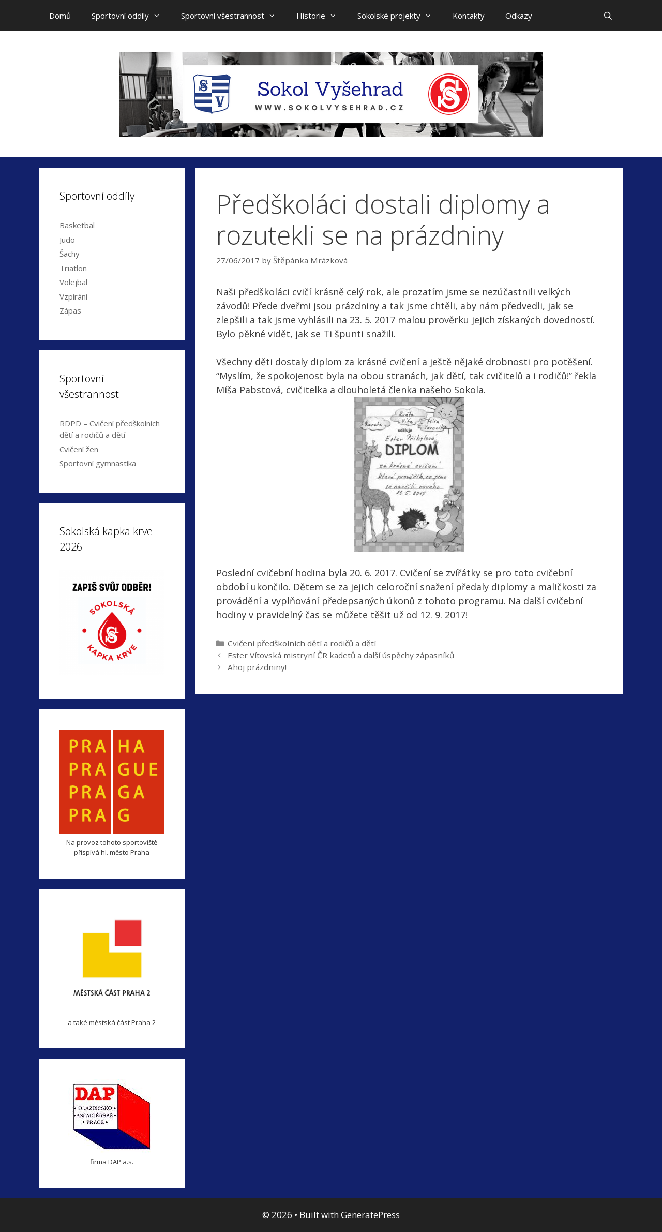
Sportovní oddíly (131, 15)
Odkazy (518, 15)
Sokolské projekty (399, 15)
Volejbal (73, 282)
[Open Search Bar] (608, 15)
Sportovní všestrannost (233, 15)
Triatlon (73, 268)
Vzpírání (73, 296)
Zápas (70, 310)
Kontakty (469, 15)
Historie (321, 15)
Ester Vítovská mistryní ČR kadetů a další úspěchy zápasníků (341, 655)
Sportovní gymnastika (97, 463)
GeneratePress (370, 1215)
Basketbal (77, 225)
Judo (67, 239)
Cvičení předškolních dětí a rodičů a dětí (302, 643)
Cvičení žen (78, 449)
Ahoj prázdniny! (257, 667)
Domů (60, 15)
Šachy (69, 253)
